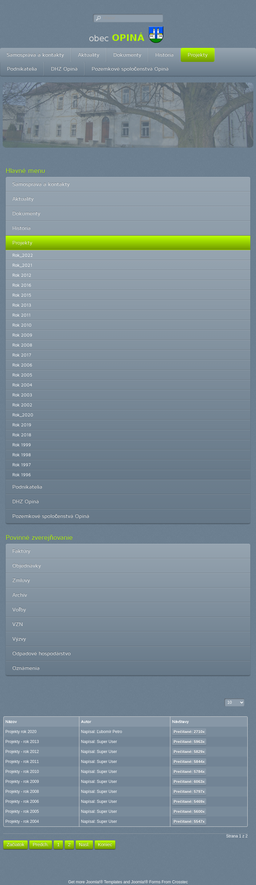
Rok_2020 (22, 414)
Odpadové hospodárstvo (41, 653)
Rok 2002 (22, 404)
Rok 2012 (21, 275)
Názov (11, 721)
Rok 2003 (22, 394)
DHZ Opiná (64, 69)
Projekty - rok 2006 (22, 801)
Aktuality (88, 55)
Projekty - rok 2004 (22, 821)
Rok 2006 (22, 365)
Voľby (19, 609)
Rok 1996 (21, 474)
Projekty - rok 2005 (22, 811)
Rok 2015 (21, 295)
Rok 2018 (21, 434)
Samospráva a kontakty (35, 55)
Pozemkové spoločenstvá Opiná (130, 69)
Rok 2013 (21, 305)
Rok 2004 (22, 384)
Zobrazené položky (224, 698)
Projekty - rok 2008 (22, 791)
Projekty (198, 55)
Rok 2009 (22, 335)
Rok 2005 (22, 374)
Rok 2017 (21, 355)
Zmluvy (21, 580)
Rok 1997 (21, 464)
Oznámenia (26, 668)
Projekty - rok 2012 (22, 751)
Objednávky (26, 565)
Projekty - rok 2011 (22, 761)
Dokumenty (127, 55)
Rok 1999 (21, 444)
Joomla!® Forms (145, 882)
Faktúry (21, 551)
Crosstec (180, 882)
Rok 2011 (21, 315)
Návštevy (180, 721)
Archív (19, 595)
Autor (86, 721)
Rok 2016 (21, 285)
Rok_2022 (22, 255)
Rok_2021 (22, 265)
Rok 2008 (22, 345)
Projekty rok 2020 (20, 731)
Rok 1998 (21, 454)
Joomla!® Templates (104, 882)
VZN (17, 624)
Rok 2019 (21, 424)
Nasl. (84, 844)
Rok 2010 (22, 325)
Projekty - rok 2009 (22, 781)
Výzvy (19, 639)
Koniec (105, 844)
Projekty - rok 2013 (22, 741)
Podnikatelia (22, 69)
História (164, 55)
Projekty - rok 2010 (22, 771)
